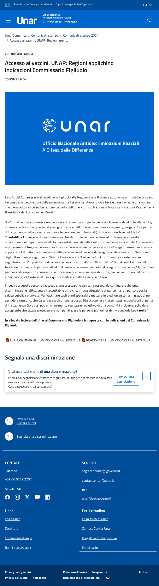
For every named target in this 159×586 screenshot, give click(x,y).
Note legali (39, 577)
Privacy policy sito (16, 577)
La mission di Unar (95, 518)
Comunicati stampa (44, 35)
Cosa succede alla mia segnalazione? (30, 386)
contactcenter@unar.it (98, 480)
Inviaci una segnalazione (126, 379)
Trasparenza (99, 572)
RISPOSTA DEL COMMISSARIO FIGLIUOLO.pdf (118, 340)
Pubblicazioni (91, 547)
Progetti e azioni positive (99, 538)
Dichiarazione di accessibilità (81, 577)
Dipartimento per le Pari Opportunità (75, 4)
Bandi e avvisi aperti (19, 547)
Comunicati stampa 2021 (81, 35)
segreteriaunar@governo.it (101, 470)
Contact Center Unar (96, 528)
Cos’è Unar (12, 518)
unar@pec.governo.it (96, 498)
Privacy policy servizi (18, 572)
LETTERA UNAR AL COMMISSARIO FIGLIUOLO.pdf (45, 340)
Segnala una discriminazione (37, 436)
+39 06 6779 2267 (18, 479)
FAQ (107, 577)
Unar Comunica (15, 35)
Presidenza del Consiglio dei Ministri (33, 4)
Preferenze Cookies (75, 572)
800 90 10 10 (26, 423)
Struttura (11, 528)
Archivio (144, 572)
